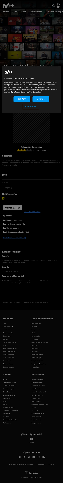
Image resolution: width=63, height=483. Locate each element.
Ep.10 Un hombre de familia (14, 224)
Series (6, 11)
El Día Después (8, 392)
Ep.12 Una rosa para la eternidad (16, 232)
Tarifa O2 (35, 410)
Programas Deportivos (39, 364)
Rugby (5, 404)
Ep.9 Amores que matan (12, 220)
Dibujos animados (38, 361)
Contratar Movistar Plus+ (40, 404)
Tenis (4, 401)
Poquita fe (35, 348)
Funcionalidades (37, 383)
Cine (14, 11)
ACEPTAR (41, 99)
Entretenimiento (8, 367)
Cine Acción (7, 336)
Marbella (35, 351)
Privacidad (41, 464)
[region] (32, 89)
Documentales (8, 364)
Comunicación (36, 420)
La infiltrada (36, 336)
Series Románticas (9, 351)
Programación (36, 423)
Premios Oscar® (37, 354)
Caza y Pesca (36, 367)
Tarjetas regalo (37, 417)
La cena (34, 327)
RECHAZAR (22, 99)
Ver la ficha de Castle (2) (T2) (14, 238)
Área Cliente (36, 389)
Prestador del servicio (16, 464)
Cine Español (7, 330)
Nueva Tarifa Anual (38, 414)
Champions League (9, 383)
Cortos (5, 339)
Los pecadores (36, 330)
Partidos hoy (7, 423)
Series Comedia (8, 358)
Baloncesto (36, 11)
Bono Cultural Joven (38, 386)
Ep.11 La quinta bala (10, 228)
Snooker (6, 417)
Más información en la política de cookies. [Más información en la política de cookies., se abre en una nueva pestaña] (25, 92)
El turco (34, 345)
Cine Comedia (8, 333)
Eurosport (6, 414)
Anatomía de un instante (40, 342)
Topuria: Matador (9, 407)
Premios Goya (36, 358)
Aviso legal (30, 464)
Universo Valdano (9, 395)
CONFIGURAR (30, 106)
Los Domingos (36, 323)
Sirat (33, 333)
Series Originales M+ (10, 348)
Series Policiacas (8, 354)
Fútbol (23, 11)
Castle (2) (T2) (12, 207)
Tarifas (34, 407)
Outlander (35, 339)
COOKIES (51, 464)
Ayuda (32, 440)
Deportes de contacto (10, 410)
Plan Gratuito (36, 401)
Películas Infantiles (9, 342)
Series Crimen (7, 361)
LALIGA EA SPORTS (9, 386)
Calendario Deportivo (10, 420)
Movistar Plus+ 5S (37, 395)
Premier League (8, 389)
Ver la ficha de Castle (32, 212)
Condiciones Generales (39, 392)
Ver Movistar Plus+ (38, 379)
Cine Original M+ (8, 327)
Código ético (36, 398)
